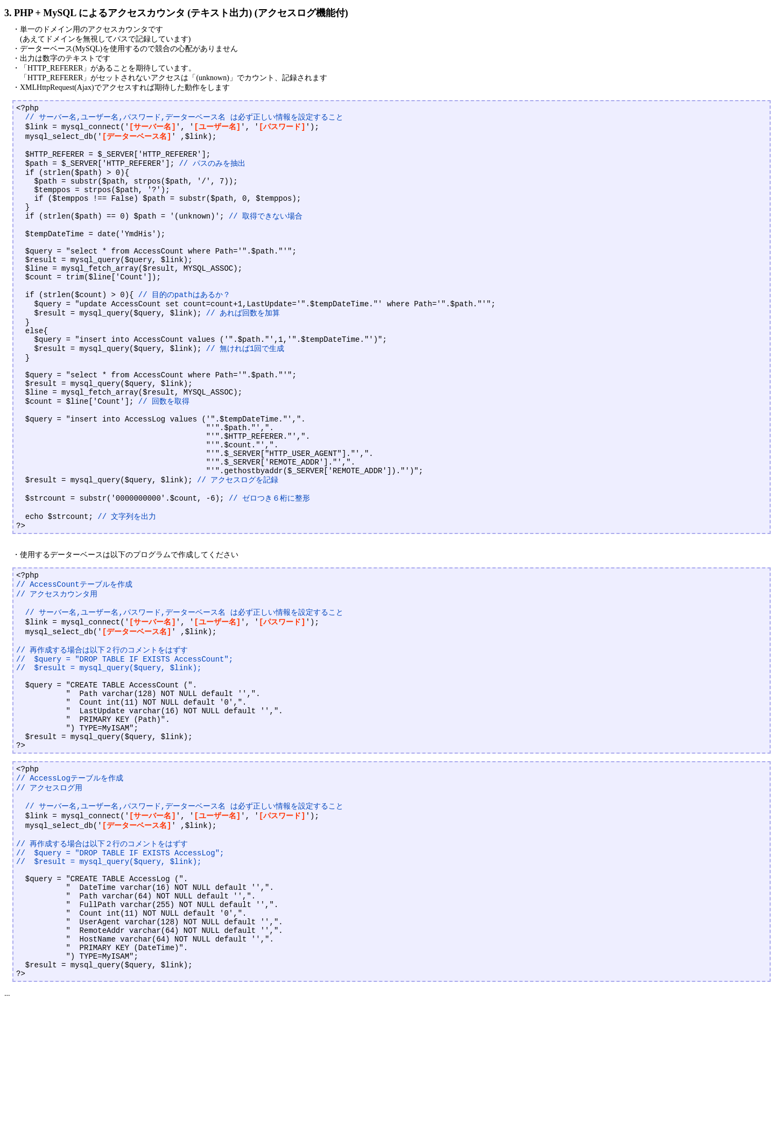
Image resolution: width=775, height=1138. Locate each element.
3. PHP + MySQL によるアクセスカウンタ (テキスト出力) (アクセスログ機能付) (176, 13)
